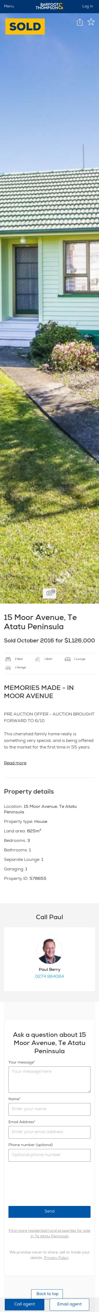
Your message (21, 1063)
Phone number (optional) (30, 1145)
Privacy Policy (56, 1258)
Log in (87, 6)
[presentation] (48, 1183)
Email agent (69, 1305)
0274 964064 (49, 977)
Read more (15, 763)
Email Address (21, 1122)
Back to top (47, 1294)
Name (13, 1099)
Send (50, 1212)
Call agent (24, 1305)
